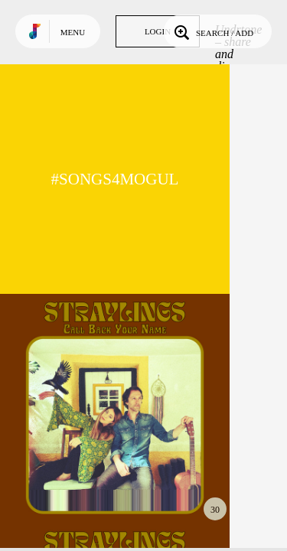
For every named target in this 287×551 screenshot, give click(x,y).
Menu (72, 32)
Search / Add (212, 31)
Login (158, 31)
